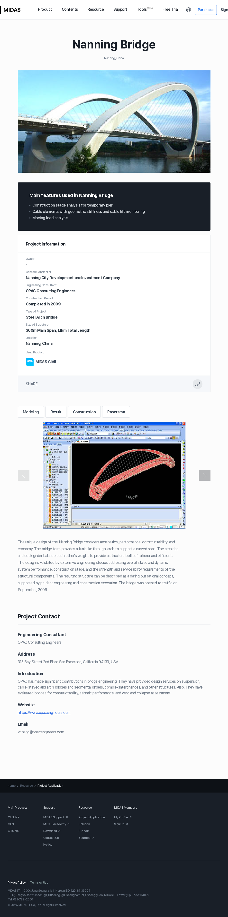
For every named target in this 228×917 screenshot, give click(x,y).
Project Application (92, 817)
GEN (11, 824)
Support (120, 9)
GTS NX (13, 831)
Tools (145, 9)
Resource (96, 9)
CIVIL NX (13, 817)
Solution (84, 824)
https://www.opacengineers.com (44, 712)
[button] (204, 475)
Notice (48, 844)
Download (52, 831)
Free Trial (170, 9)
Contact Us (51, 838)
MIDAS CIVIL (41, 362)
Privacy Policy (16, 882)
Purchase (206, 10)
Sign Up (121, 824)
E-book (84, 831)
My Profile (123, 817)
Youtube (86, 838)
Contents (70, 9)
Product (45, 9)
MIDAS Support (55, 817)
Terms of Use (39, 882)
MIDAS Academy (56, 824)
